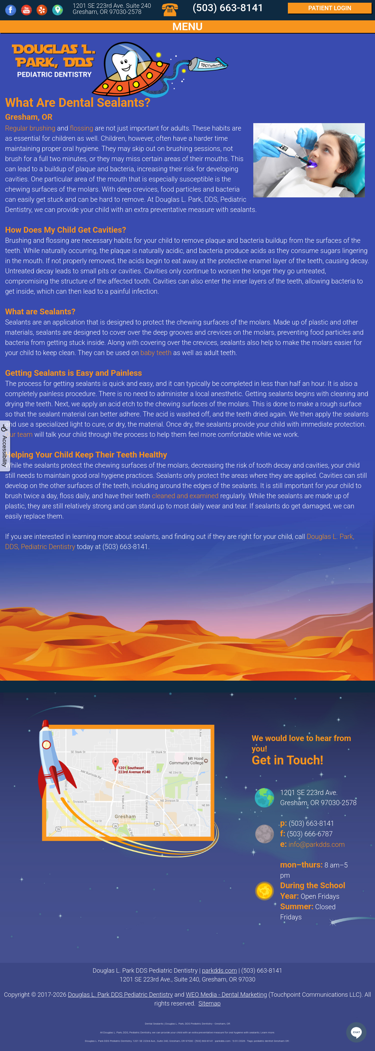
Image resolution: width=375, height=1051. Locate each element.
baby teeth (156, 353)
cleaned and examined (185, 496)
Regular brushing (30, 128)
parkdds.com (219, 970)
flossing (81, 128)
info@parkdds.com (317, 844)
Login (329, 8)
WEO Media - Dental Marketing (226, 994)
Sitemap (209, 1003)
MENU (187, 26)
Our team (19, 434)
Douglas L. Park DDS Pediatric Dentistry (120, 994)
